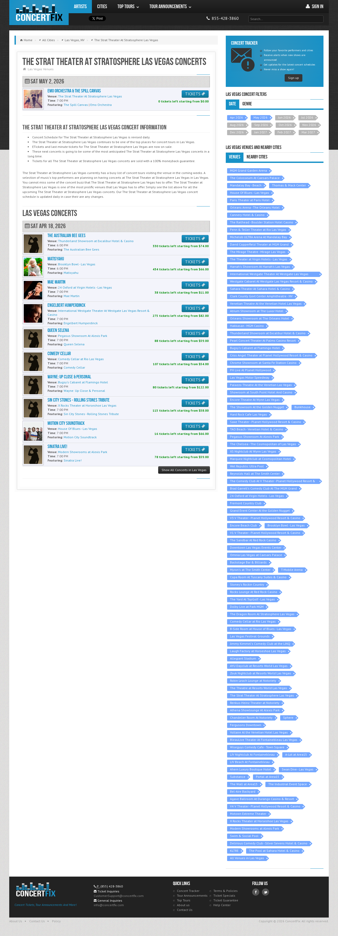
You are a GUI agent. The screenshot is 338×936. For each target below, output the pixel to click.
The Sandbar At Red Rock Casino (253, 540)
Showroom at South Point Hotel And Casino (261, 392)
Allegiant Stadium (243, 658)
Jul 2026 (307, 117)
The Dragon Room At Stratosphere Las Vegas (262, 614)
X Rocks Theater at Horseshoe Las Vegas (259, 821)
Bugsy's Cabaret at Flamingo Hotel (255, 348)
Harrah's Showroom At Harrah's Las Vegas (260, 267)
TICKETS (195, 93)
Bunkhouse (302, 407)
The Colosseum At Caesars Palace (255, 178)
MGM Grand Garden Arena (248, 170)
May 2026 (260, 117)
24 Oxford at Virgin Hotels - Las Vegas (257, 496)
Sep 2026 (261, 125)
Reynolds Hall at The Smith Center (255, 474)
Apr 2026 (236, 117)
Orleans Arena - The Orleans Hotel (255, 207)
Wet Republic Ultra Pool (247, 466)
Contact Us (185, 910)
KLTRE (234, 851)
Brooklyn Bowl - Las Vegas (286, 525)
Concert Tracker (188, 891)
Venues (234, 157)
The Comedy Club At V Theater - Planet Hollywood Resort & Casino (272, 481)
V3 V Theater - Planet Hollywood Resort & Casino (265, 518)
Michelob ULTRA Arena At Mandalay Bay (258, 237)
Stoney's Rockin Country (247, 584)
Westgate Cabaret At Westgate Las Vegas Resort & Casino (271, 281)
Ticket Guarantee (225, 900)
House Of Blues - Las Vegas (249, 193)
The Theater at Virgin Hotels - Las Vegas (258, 259)
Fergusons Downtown (245, 725)
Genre (247, 104)
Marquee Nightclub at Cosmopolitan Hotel (260, 459)
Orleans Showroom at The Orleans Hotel (259, 318)
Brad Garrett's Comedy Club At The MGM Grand (263, 488)
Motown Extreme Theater (248, 814)
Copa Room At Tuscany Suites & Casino (258, 577)
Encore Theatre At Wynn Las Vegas (255, 400)
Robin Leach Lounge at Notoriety (253, 681)
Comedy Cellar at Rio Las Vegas (253, 621)
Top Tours (183, 900)
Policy (56, 921)
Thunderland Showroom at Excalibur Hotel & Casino (268, 333)
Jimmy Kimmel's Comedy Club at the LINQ (260, 644)
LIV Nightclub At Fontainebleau (252, 754)
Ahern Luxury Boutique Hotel (250, 769)
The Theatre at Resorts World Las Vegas (258, 688)
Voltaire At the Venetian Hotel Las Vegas (259, 732)
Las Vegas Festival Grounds (250, 636)
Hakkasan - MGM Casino (247, 326)
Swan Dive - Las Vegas (297, 769)
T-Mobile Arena (292, 570)
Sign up (293, 78)
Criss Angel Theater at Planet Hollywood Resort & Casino (271, 355)
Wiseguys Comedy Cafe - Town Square (257, 747)
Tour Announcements (192, 895)
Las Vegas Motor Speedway (249, 377)
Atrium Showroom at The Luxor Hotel (256, 311)
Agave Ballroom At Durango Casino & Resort (262, 799)
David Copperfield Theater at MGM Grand (259, 244)
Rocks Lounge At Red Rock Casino (253, 592)
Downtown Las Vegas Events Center (255, 547)
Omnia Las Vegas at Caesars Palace (256, 555)
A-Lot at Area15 (296, 754)
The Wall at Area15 (244, 784)
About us (183, 905)
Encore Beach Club (243, 525)
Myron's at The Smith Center (250, 570)
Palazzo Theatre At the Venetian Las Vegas (261, 385)
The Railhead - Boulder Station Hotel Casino (261, 222)
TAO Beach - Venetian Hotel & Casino (256, 429)
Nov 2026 (309, 125)
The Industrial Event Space (287, 784)
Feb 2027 (284, 132)
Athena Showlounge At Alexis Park (255, 710)
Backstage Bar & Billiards (248, 562)
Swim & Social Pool (244, 836)
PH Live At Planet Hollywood (250, 370)
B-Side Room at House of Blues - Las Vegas (260, 629)
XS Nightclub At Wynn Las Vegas (253, 451)
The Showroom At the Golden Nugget (257, 407)
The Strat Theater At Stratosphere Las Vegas (262, 695)
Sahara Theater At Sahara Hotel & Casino (260, 289)
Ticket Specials (224, 895)
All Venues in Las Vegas (247, 858)
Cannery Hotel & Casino (247, 215)
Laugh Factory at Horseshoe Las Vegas (258, 651)
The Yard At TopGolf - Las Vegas (252, 599)
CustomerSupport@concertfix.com (119, 896)
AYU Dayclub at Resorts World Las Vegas (259, 666)
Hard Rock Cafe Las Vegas (248, 414)
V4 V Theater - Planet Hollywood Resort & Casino (265, 806)
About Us (15, 921)
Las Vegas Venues (41, 69)
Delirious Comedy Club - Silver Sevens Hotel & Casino (268, 843)
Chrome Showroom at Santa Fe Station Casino (263, 363)
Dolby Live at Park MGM (247, 607)
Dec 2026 (237, 132)
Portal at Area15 (267, 777)
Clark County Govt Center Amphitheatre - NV (261, 296)
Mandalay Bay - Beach (245, 185)
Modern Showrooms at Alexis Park (254, 828)
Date (232, 104)
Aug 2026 (237, 125)
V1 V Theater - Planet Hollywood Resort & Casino (265, 533)
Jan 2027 (260, 132)
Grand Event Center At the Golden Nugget (260, 510)
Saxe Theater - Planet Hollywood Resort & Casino (265, 422)
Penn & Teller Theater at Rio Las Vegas (258, 230)
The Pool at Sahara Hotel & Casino (274, 851)
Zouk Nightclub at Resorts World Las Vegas (260, 673)
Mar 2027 (308, 132)
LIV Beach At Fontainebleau (250, 762)
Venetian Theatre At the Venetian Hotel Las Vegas (266, 303)
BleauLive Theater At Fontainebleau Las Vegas (263, 740)
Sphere (288, 717)
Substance (237, 777)
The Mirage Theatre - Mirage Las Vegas (257, 252)
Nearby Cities (257, 157)
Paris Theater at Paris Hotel (250, 200)
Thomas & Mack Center (289, 185)
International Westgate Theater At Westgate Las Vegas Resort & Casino (269, 274)
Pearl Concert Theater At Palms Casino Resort (263, 340)
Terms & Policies (225, 891)
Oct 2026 (285, 125)
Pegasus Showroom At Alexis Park (254, 437)
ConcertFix (39, 12)
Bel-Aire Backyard (242, 791)
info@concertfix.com (109, 905)
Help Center (222, 905)
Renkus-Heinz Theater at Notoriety (254, 703)
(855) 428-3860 (111, 886)
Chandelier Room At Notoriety (251, 717)
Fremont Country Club (245, 503)
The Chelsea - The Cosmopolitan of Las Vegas (263, 444)
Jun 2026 (284, 117)
